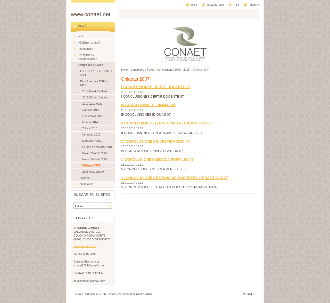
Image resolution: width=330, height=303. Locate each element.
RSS (236, 4)
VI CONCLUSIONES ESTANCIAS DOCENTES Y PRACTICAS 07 (174, 178)
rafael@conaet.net (84, 246)
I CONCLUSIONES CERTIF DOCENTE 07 (155, 87)
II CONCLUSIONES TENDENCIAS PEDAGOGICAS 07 (166, 123)
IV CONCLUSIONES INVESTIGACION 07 (155, 141)
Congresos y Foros (142, 69)
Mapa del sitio (215, 4)
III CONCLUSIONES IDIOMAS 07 (148, 105)
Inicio (124, 69)
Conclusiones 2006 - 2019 (173, 69)
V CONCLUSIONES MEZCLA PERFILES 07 (157, 159)
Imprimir (254, 4)
